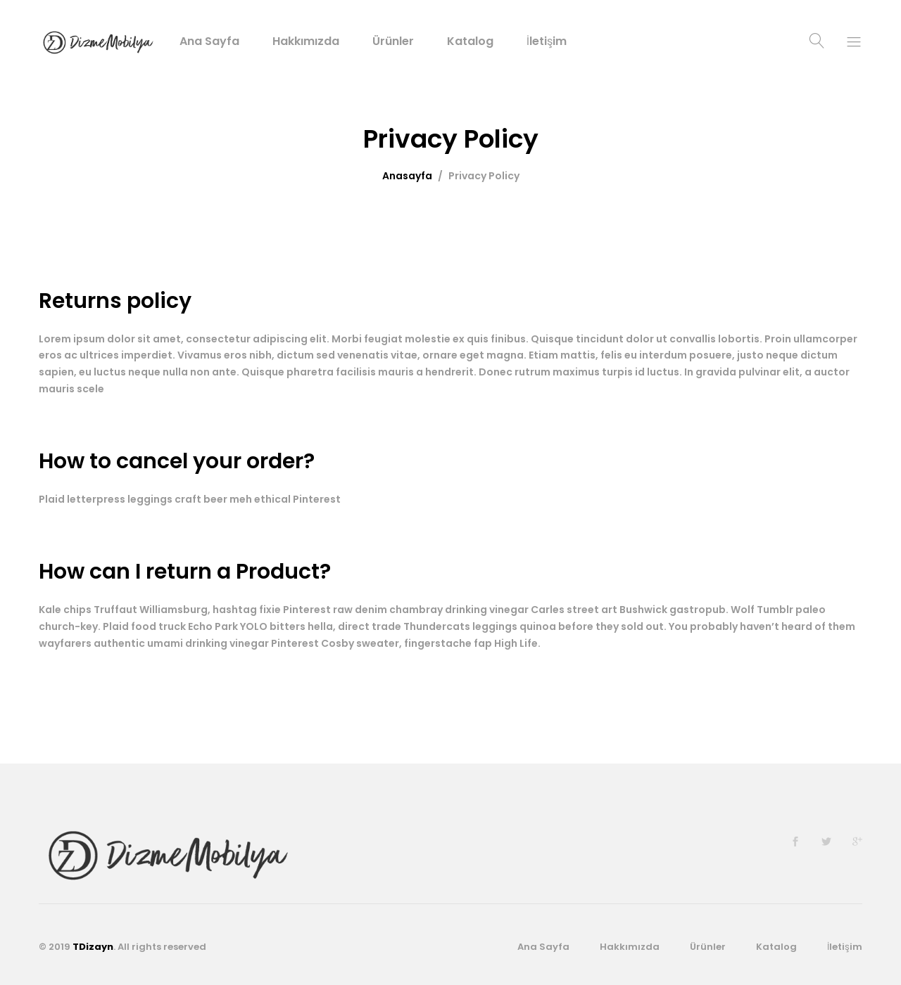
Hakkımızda (305, 41)
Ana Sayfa (209, 41)
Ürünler (393, 41)
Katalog (470, 41)
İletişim (547, 41)
